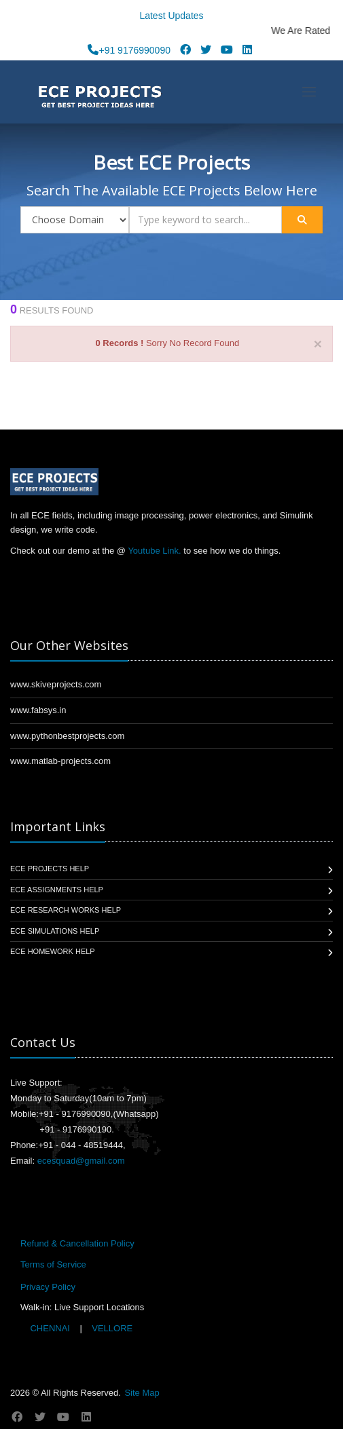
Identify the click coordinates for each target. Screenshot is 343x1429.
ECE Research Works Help (65, 910)
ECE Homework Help (52, 951)
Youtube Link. (154, 551)
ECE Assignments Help (56, 889)
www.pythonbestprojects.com (67, 736)
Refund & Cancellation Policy (77, 1243)
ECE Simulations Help (54, 931)
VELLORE (111, 1328)
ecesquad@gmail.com (81, 1161)
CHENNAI (50, 1328)
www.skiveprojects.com (55, 684)
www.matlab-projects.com (60, 761)
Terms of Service (53, 1264)
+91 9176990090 (129, 50)
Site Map (141, 1393)
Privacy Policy (47, 1287)
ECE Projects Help (49, 868)
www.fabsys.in (38, 710)
